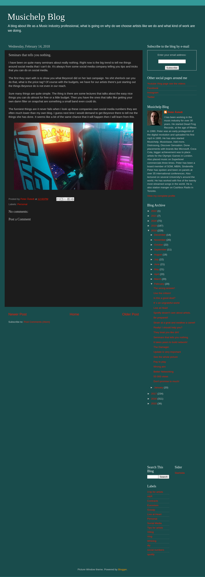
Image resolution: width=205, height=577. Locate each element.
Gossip (151, 509)
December (160, 234)
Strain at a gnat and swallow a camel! (174, 322)
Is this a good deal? (164, 298)
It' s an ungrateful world (166, 302)
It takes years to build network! (170, 342)
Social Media (154, 523)
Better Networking (164, 371)
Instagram (152, 92)
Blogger (122, 569)
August (158, 254)
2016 (154, 398)
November (160, 239)
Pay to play (160, 361)
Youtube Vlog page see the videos (166, 83)
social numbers (155, 549)
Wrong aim (160, 366)
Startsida (180, 472)
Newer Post (17, 314)
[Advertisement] (172, 434)
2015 (154, 403)
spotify (150, 554)
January (159, 387)
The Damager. (162, 347)
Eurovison (152, 505)
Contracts (152, 500)
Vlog (149, 536)
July (156, 259)
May (157, 269)
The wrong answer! (164, 288)
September (160, 249)
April (157, 274)
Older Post (130, 314)
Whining (151, 541)
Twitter (151, 97)
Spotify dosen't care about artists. (172, 312)
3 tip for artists (155, 491)
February (159, 283)
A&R (149, 496)
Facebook (152, 88)
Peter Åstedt (175, 112)
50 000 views (161, 376)
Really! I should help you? (168, 327)
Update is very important (167, 351)
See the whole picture (166, 357)
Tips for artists (155, 527)
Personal (22, 204)
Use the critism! (162, 293)
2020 (154, 220)
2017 (154, 393)
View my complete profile (161, 195)
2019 (154, 225)
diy (148, 545)
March (158, 279)
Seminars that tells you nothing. (171, 337)
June (157, 264)
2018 (154, 230)
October (159, 244)
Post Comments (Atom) (37, 321)
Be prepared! (161, 317)
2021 (154, 215)
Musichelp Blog (36, 17)
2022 (154, 211)
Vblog (150, 532)
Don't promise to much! (166, 381)
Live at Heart (161, 307)
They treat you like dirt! (166, 332)
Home (74, 314)
